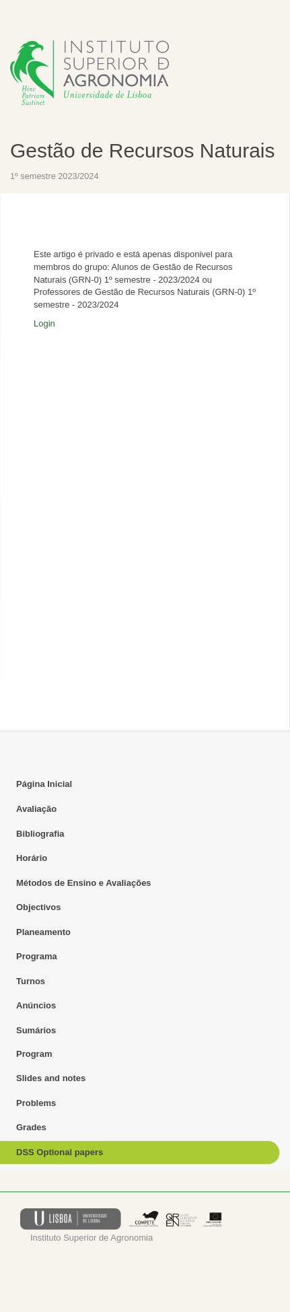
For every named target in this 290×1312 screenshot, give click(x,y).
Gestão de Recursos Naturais (142, 150)
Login (44, 323)
